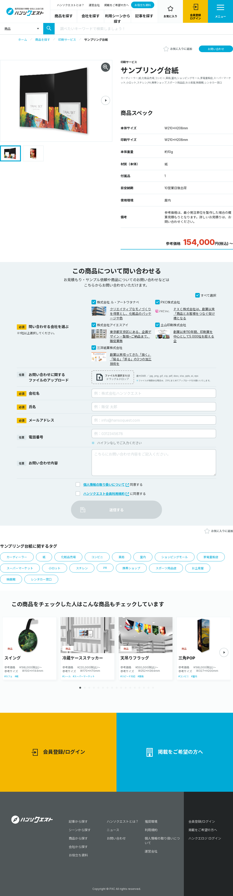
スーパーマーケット (20, 568)
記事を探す (144, 16)
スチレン (82, 568)
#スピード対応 (127, 676)
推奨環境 (151, 821)
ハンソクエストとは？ (70, 5)
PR (105, 568)
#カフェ (8, 676)
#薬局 (141, 676)
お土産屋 (198, 568)
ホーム (22, 39)
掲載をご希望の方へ (116, 5)
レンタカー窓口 (41, 579)
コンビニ (97, 557)
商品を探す (64, 16)
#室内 (194, 676)
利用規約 (151, 830)
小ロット (55, 568)
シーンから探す (80, 830)
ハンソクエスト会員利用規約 (106, 494)
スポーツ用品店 (166, 568)
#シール (66, 676)
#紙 (16, 676)
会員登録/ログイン (58, 752)
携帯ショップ (131, 568)
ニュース (113, 830)
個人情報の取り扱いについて (106, 484)
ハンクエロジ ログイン (204, 838)
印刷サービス (67, 39)
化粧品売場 (68, 557)
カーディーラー (17, 557)
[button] (105, 100)
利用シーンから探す (117, 19)
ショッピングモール (174, 557)
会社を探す (90, 16)
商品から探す (78, 838)
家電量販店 (210, 557)
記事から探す (78, 821)
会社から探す (78, 847)
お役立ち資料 (142, 5)
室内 (143, 557)
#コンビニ (183, 676)
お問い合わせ (216, 49)
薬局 (121, 557)
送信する (116, 510)
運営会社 (94, 5)
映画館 (11, 579)
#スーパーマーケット (84, 676)
